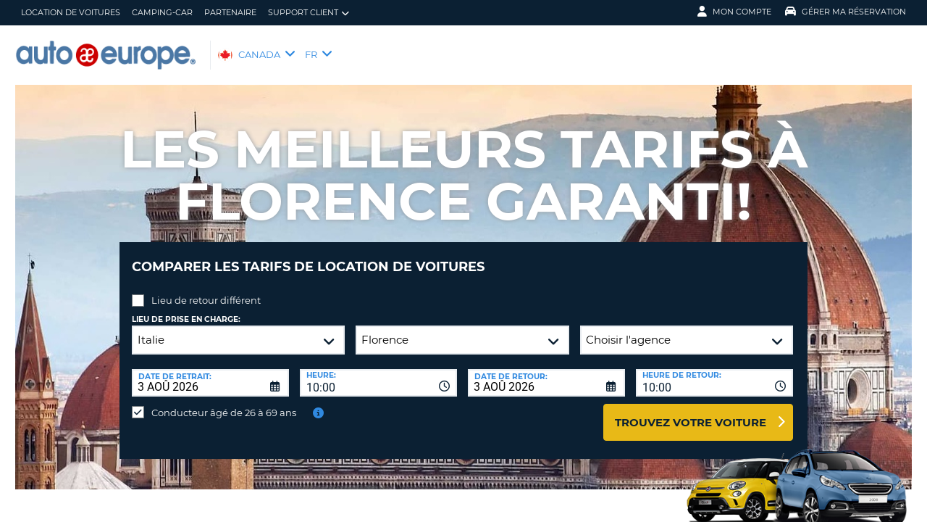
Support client (308, 12)
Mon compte (734, 12)
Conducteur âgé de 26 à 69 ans (223, 401)
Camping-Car (162, 12)
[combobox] (378, 372)
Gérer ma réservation (845, 12)
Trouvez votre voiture (690, 411)
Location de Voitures (70, 12)
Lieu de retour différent (206, 289)
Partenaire (230, 12)
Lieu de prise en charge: (186, 308)
